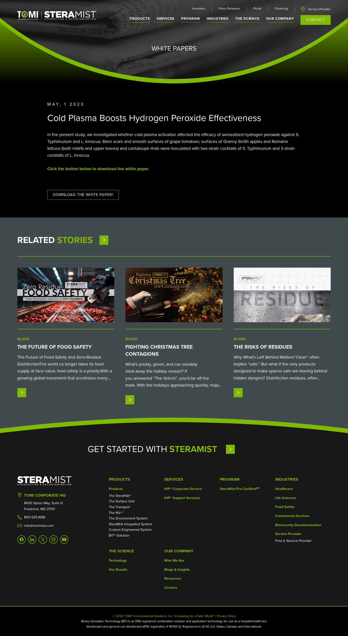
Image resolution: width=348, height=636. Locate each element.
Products (119, 479)
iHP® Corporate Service (183, 488)
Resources (172, 578)
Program (190, 18)
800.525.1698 (34, 517)
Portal (257, 8)
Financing (281, 8)
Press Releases (229, 8)
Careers (170, 587)
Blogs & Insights (177, 569)
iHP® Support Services (182, 497)
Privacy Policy (226, 616)
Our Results (118, 569)
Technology (118, 560)
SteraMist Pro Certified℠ (239, 488)
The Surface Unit (122, 501)
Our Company (179, 551)
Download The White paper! (83, 195)
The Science (121, 551)
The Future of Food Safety (54, 347)
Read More (33, 392)
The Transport (119, 507)
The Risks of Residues (263, 347)
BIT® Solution (119, 535)
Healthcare (284, 488)
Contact (315, 20)
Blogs (23, 339)
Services (173, 479)
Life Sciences (285, 497)
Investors (198, 8)
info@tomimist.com (39, 525)
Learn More (243, 449)
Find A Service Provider (293, 540)
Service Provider (319, 9)
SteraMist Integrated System (130, 524)
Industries (286, 479)
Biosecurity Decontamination (298, 524)
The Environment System (128, 518)
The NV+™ (116, 512)
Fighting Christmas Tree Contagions (159, 350)
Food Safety (284, 506)
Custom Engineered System (130, 529)
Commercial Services (292, 515)
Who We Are (174, 560)
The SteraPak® (120, 495)
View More (115, 240)
